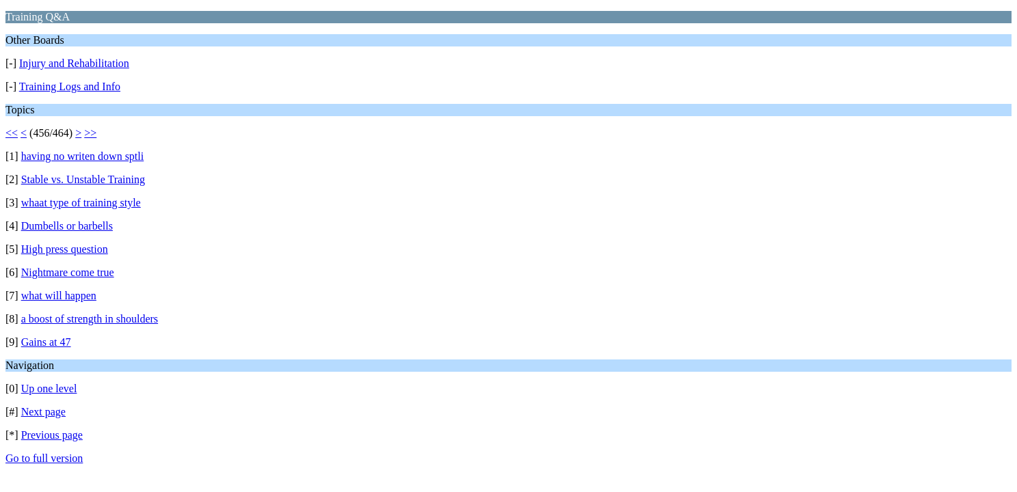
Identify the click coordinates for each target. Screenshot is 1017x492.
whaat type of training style (81, 202)
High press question (64, 249)
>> (90, 133)
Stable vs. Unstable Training (83, 179)
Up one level (49, 388)
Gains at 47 (46, 342)
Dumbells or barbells (67, 226)
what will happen (58, 295)
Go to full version (44, 458)
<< (11, 133)
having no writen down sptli (82, 156)
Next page (43, 412)
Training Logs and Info (69, 86)
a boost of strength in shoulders (89, 319)
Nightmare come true (67, 272)
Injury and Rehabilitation (74, 63)
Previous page (52, 435)
